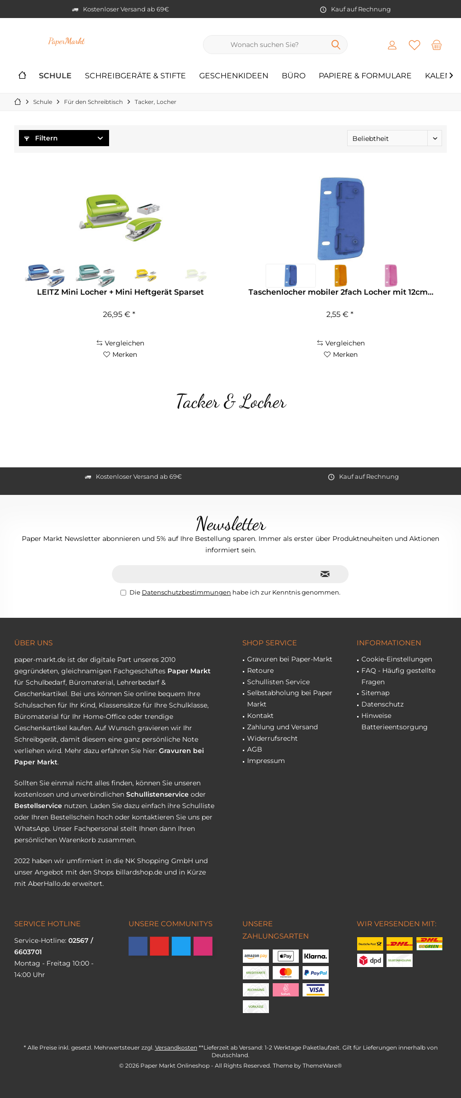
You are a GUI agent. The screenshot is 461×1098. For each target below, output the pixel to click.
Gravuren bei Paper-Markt (289, 659)
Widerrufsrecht (272, 738)
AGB (254, 749)
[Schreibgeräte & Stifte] (135, 76)
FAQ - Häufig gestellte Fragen (398, 676)
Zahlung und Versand (282, 727)
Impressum (266, 760)
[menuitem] (437, 44)
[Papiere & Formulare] (365, 76)
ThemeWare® (322, 1065)
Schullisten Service (278, 682)
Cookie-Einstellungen (396, 659)
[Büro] (293, 76)
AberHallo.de (49, 883)
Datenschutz (382, 704)
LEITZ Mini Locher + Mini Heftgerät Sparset (120, 292)
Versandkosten (176, 1047)
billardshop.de (139, 872)
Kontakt (260, 715)
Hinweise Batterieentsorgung (394, 721)
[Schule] (55, 76)
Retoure (260, 670)
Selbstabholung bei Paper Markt (289, 698)
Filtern (41, 138)
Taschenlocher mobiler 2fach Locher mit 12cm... (341, 292)
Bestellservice (38, 805)
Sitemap (375, 693)
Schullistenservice (157, 794)
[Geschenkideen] (234, 76)
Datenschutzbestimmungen (186, 592)
